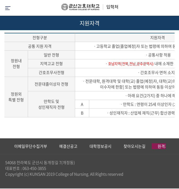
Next (172, 146)
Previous (4, 146)
